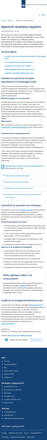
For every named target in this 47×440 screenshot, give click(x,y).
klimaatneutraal (36, 305)
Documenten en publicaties (12, 390)
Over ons (10, 20)
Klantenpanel (7, 403)
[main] (23, 183)
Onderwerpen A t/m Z (10, 386)
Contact (4, 433)
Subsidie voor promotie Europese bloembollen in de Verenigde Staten (25, 57)
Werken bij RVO (8, 374)
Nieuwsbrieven (7, 415)
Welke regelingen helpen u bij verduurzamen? (20, 69)
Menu (42, 15)
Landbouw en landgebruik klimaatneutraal (19, 73)
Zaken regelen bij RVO (10, 371)
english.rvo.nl (7, 377)
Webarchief (30, 437)
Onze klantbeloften (9, 364)
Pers (4, 368)
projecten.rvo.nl (8, 396)
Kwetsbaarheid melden (17, 437)
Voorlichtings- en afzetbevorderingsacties (15, 127)
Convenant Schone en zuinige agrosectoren (19, 62)
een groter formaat (7, 324)
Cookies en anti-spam (15, 433)
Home (3, 20)
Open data (6, 393)
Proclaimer (5, 437)
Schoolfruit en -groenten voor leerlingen (18, 66)
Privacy (26, 433)
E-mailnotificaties (8, 412)
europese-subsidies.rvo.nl (11, 399)
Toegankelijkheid (36, 433)
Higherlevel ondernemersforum (13, 418)
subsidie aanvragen (26, 210)
